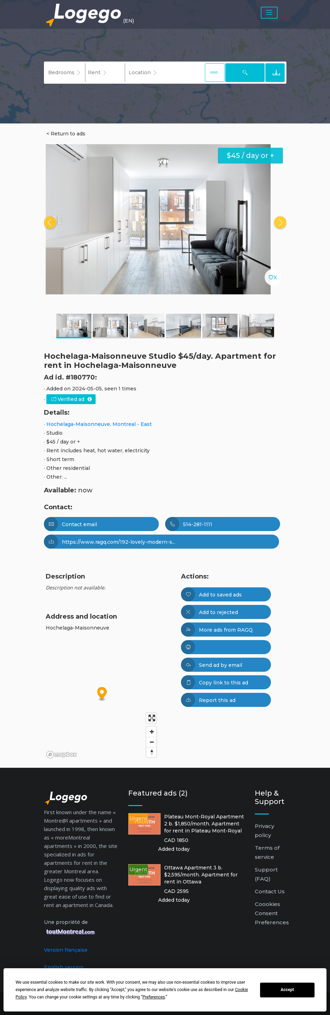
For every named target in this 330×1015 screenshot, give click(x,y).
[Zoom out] (151, 742)
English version (64, 967)
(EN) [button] (128, 21)
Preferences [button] (153, 997)
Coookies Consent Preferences (272, 913)
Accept (287, 989)
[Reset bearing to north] (151, 752)
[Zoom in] (151, 732)
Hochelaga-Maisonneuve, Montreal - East (99, 424)
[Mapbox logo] (61, 755)
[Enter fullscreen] (151, 718)
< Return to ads (65, 133)
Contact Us (270, 891)
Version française (66, 950)
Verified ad (71, 399)
